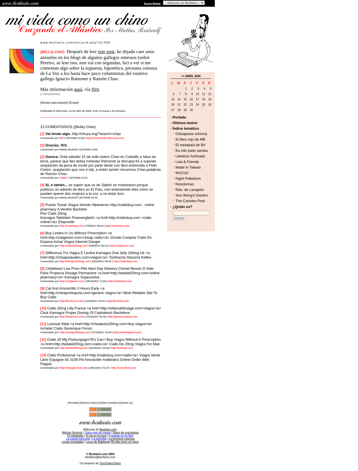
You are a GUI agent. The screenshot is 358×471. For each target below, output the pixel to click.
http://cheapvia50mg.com (75, 332)
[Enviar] (74, 102)
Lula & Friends (187, 162)
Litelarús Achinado (190, 156)
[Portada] (73, 402)
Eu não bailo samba (192, 150)
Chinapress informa (191, 134)
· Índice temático (185, 128)
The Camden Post (190, 201)
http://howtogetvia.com (128, 332)
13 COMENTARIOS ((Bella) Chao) (68, 127)
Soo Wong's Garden (192, 195)
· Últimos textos (184, 123)
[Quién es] (126, 402)
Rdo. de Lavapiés (190, 190)
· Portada (178, 117)
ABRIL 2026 (193, 76)
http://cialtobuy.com (71, 225)
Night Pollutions (188, 178)
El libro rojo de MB (190, 139)
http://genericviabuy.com (123, 316)
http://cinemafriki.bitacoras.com (105, 138)
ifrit (62, 138)
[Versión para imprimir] (54, 102)
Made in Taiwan (188, 167)
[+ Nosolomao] (50, 94)
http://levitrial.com (118, 301)
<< (183, 76)
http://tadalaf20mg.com (73, 245)
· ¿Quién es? (181, 207)
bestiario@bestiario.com (100, 457)
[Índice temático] (110, 402)
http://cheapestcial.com (74, 367)
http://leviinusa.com (71, 301)
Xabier (63, 177)
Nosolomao (185, 184)
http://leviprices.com (72, 316)
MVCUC (182, 173)
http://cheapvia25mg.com (75, 261)
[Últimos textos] (89, 402)
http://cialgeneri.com (122, 245)
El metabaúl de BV (191, 145)
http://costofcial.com (124, 367)
